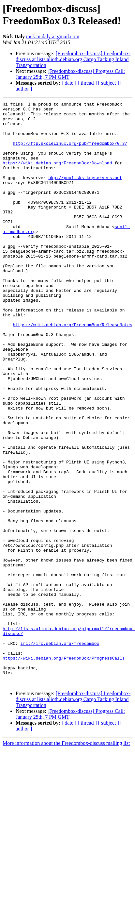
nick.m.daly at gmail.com (52, 36)
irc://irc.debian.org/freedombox (60, 752)
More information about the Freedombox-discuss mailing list (66, 859)
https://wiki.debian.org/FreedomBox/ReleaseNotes (72, 370)
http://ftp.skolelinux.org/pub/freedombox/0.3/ (70, 152)
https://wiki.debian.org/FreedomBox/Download (57, 175)
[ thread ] (87, 83)
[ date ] (69, 83)
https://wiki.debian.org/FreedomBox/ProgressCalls (64, 770)
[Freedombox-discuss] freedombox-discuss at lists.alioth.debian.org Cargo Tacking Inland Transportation (73, 59)
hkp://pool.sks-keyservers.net (85, 193)
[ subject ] (108, 83)
